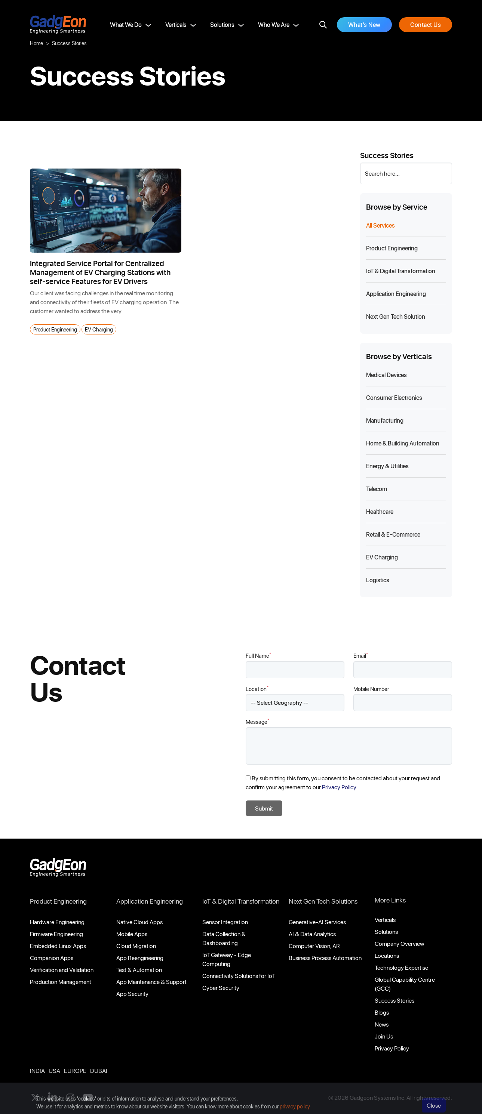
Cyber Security (220, 987)
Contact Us (425, 24)
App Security (132, 993)
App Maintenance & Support (151, 981)
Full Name (258, 655)
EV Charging (99, 329)
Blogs (382, 1012)
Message (257, 721)
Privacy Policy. (339, 787)
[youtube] (88, 1097)
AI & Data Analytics (312, 934)
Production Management (60, 981)
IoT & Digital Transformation (240, 901)
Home (36, 43)
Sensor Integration (225, 922)
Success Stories (394, 1000)
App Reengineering (139, 958)
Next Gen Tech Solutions (323, 901)
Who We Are (273, 24)
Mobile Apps (131, 934)
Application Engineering (149, 901)
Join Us (384, 1036)
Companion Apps (51, 958)
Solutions (222, 24)
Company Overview (399, 943)
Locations (387, 955)
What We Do (126, 24)
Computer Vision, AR (314, 946)
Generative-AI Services (317, 922)
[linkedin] (52, 1097)
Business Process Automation (325, 958)
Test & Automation (139, 969)
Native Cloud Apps (139, 922)
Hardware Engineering (57, 922)
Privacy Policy (392, 1048)
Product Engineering (55, 329)
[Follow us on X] (35, 1097)
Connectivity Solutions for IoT (238, 975)
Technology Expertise (401, 967)
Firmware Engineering (56, 934)
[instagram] (70, 1097)
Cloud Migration (136, 946)
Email (360, 655)
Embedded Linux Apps (58, 946)
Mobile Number (371, 688)
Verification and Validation (61, 969)
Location (257, 688)
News (382, 1024)
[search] (323, 24)
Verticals (176, 24)
